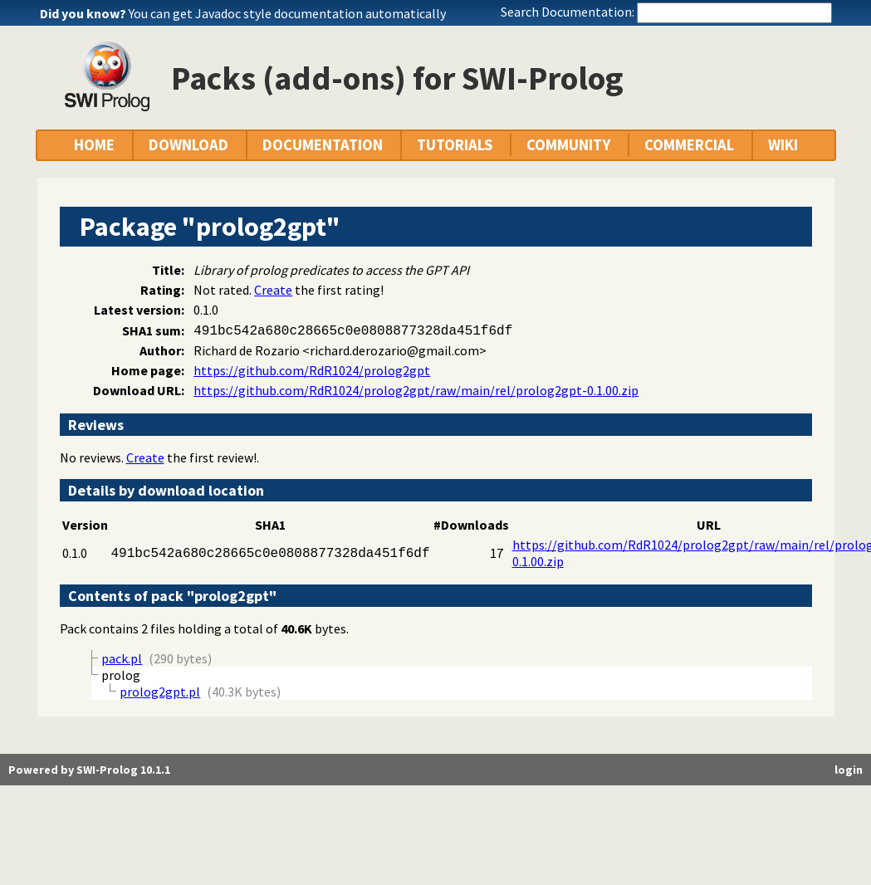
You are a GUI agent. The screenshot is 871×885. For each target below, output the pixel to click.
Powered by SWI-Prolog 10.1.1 (89, 769)
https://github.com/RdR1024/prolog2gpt (311, 370)
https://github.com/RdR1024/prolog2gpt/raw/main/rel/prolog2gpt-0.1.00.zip (416, 390)
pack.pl (121, 658)
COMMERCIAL (689, 144)
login (848, 769)
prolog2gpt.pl (160, 691)
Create (273, 289)
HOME (94, 144)
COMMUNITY (568, 144)
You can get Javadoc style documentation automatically (287, 13)
